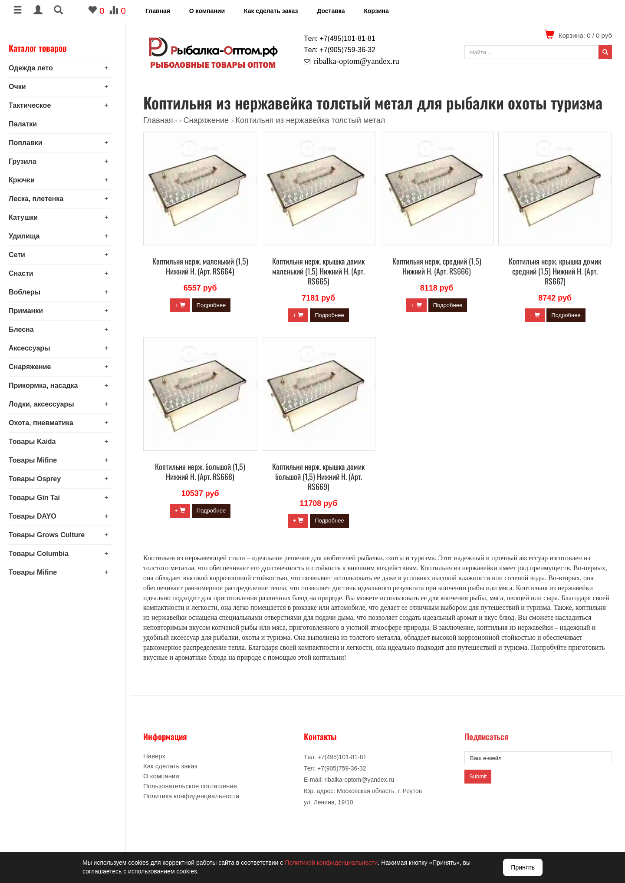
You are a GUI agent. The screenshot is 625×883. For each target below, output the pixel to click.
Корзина (376, 10)
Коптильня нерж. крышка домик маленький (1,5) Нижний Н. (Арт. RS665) (318, 271)
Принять (523, 867)
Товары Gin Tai (38, 497)
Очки (21, 86)
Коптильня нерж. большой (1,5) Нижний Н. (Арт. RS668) (200, 471)
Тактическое (34, 105)
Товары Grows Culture (51, 535)
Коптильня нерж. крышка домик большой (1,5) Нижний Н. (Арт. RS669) (318, 476)
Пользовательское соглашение (190, 786)
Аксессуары (34, 348)
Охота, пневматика (45, 423)
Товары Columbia (43, 553)
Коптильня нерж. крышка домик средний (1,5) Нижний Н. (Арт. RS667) (555, 271)
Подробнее (211, 305)
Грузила (27, 161)
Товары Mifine (37, 460)
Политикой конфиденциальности (331, 862)
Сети (21, 254)
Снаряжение (34, 366)
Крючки (26, 180)
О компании (207, 10)
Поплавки (30, 142)
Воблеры (29, 292)
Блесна (25, 329)
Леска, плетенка (40, 198)
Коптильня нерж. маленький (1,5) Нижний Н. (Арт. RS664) (200, 266)
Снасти (25, 273)
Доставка (331, 10)
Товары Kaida (36, 441)
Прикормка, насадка (47, 385)
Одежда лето (35, 68)
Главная (157, 10)
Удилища (28, 236)
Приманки (30, 310)
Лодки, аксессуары (46, 404)
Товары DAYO (37, 516)
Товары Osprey (39, 479)
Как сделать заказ (271, 10)
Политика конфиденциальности (191, 796)
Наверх (154, 756)
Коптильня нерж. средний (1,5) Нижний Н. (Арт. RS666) (436, 266)
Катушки (27, 217)
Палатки (27, 124)
